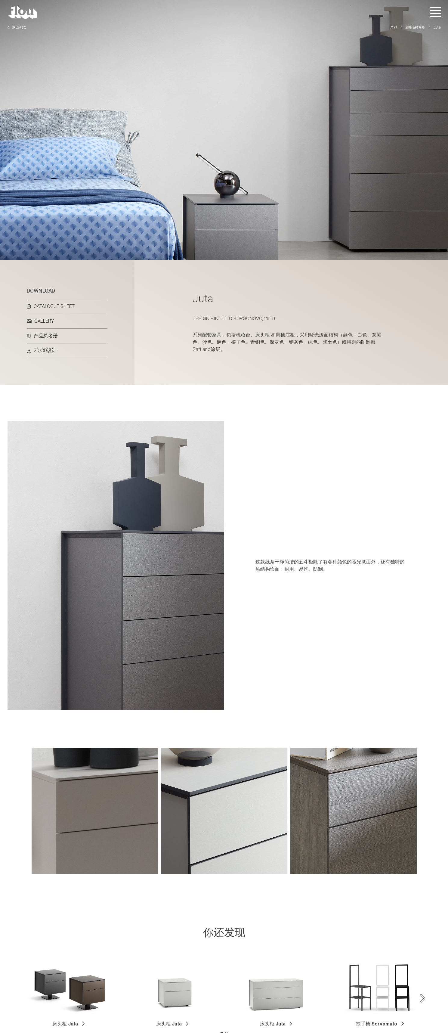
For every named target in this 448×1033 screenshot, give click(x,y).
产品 (393, 27)
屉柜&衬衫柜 (415, 27)
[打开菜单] (435, 12)
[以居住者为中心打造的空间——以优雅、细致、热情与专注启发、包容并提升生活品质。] (23, 12)
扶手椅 (376, 1024)
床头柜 (65, 1024)
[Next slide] (422, 998)
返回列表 (17, 27)
